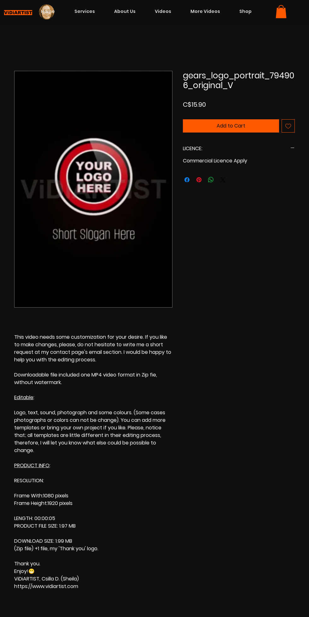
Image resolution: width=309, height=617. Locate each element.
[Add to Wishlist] (288, 126)
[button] (281, 11)
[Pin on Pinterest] (199, 180)
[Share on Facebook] (187, 180)
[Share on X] (223, 180)
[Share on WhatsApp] (211, 180)
